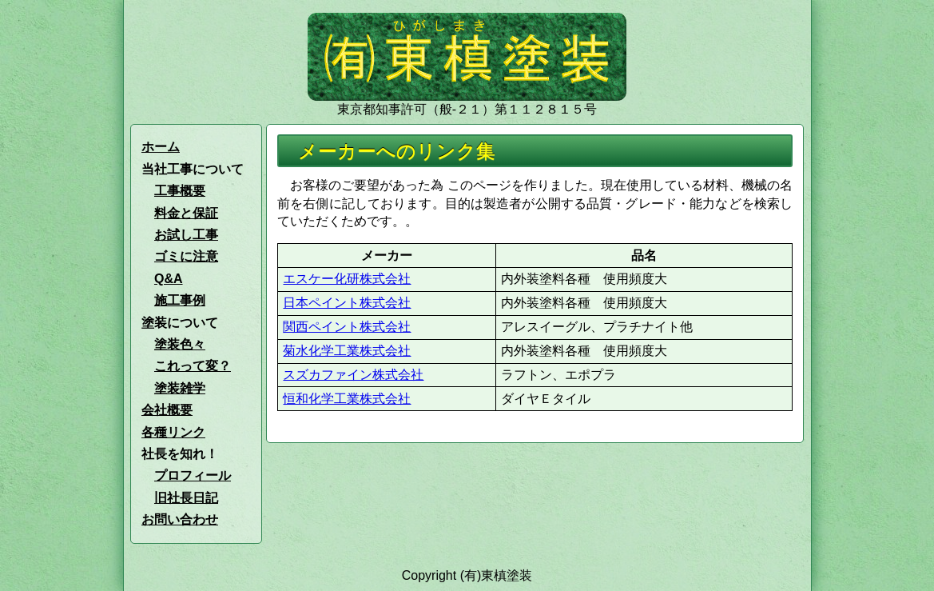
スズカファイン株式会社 (353, 374)
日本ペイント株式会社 (347, 302)
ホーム (160, 147)
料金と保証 (186, 213)
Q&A (168, 279)
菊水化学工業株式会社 (347, 350)
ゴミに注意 (186, 256)
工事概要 (179, 191)
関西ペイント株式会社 (347, 326)
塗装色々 (179, 344)
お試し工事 (186, 235)
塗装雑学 (179, 388)
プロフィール (192, 475)
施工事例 (179, 300)
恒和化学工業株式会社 (347, 398)
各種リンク (173, 432)
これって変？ (192, 366)
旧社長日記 (186, 498)
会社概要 (167, 410)
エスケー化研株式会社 (347, 279)
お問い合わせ (179, 519)
